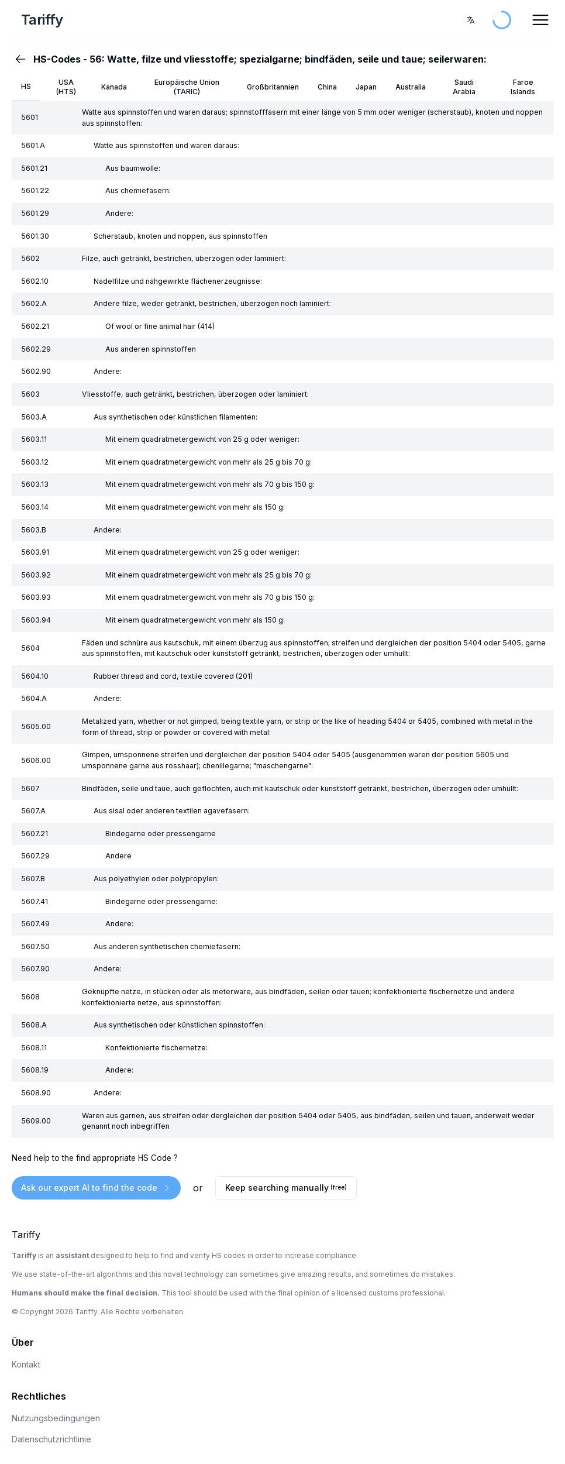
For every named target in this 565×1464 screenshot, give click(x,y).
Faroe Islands (523, 87)
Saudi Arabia (464, 87)
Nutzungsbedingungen (56, 1418)
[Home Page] (103, 20)
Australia (410, 87)
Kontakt (26, 1364)
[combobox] (471, 20)
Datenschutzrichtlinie (51, 1439)
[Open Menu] (540, 19)
